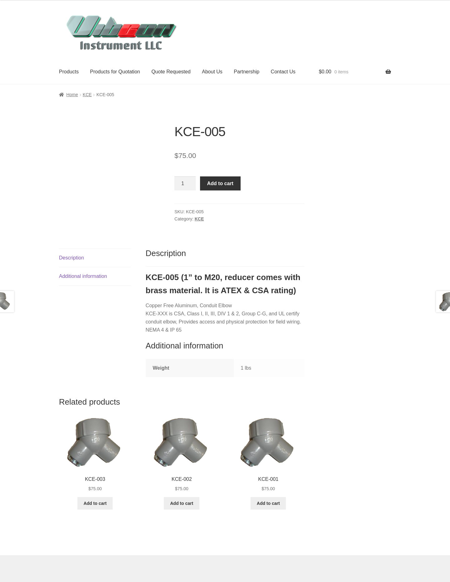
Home (72, 94)
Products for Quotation (115, 71)
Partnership (246, 71)
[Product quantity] (185, 183)
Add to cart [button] (95, 503)
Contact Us (283, 71)
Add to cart (220, 183)
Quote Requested (170, 71)
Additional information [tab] (83, 276)
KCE (87, 94)
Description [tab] (71, 257)
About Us (212, 71)
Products (69, 71)
